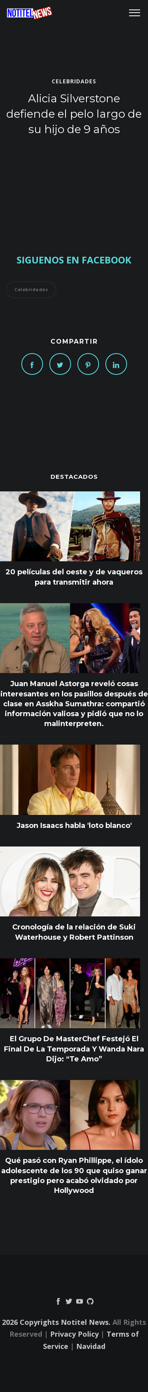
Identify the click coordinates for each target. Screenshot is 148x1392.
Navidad (90, 1346)
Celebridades (74, 81)
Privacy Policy (74, 1334)
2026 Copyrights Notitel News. (56, 1322)
